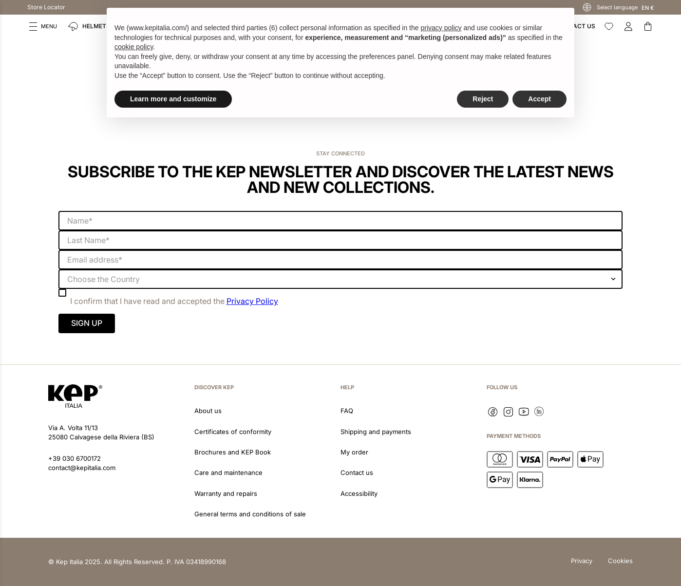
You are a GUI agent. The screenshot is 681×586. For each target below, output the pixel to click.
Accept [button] (539, 99)
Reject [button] (483, 99)
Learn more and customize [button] (173, 99)
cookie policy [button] (133, 47)
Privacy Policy (252, 301)
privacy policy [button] (440, 28)
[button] (43, 26)
